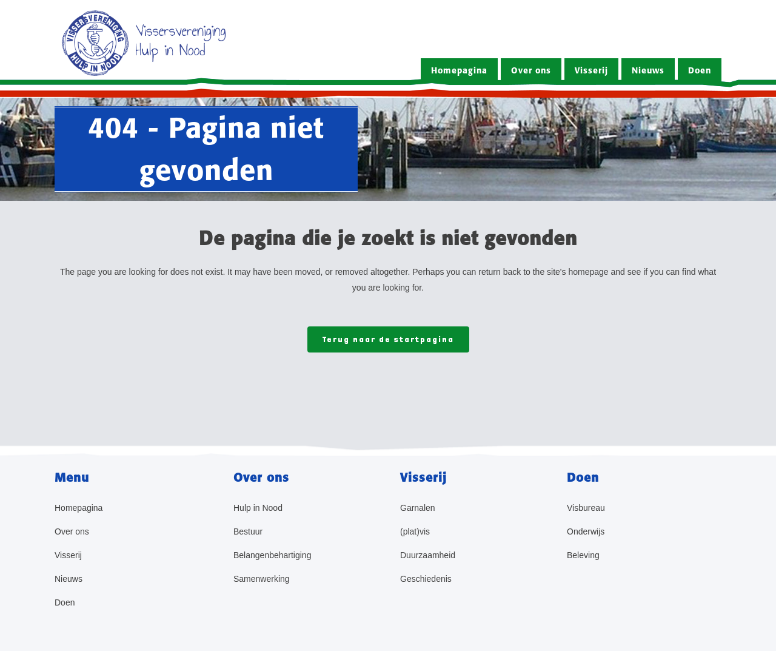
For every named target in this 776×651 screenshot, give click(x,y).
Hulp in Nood (258, 508)
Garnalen (417, 508)
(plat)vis (415, 531)
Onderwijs (585, 531)
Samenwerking (261, 579)
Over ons (72, 531)
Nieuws (68, 579)
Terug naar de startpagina (388, 339)
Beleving (583, 555)
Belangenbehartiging (272, 555)
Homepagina (78, 508)
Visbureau (586, 508)
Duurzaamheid (427, 555)
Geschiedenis (426, 579)
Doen (65, 602)
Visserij (68, 555)
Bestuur (248, 531)
